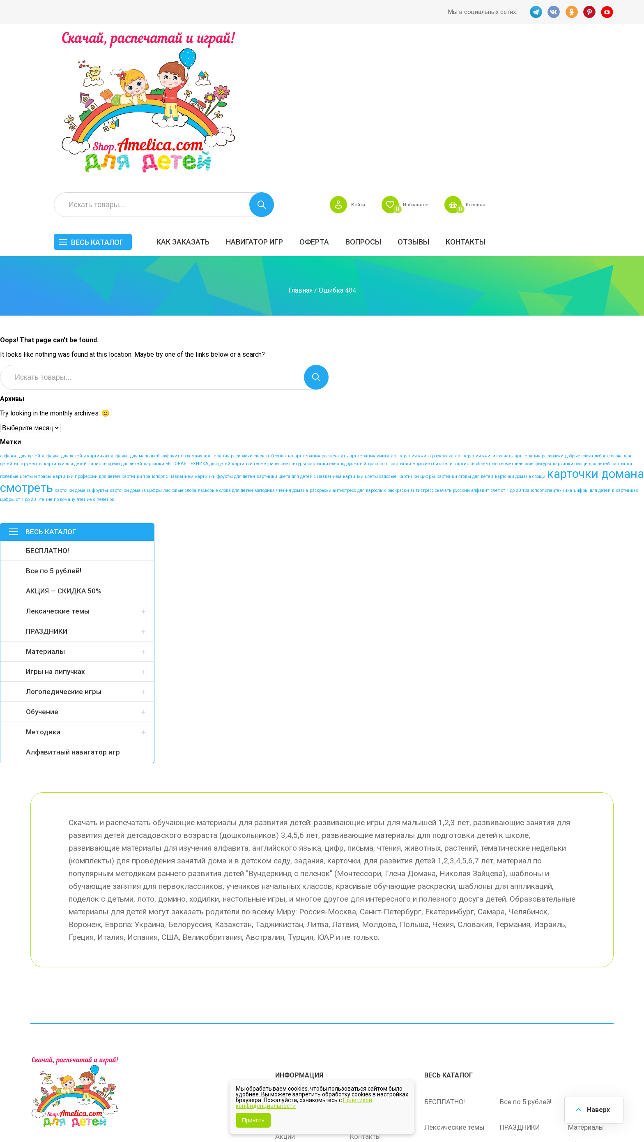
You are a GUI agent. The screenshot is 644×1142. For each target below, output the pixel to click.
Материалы (45, 512)
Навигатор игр (379, 93)
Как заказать (308, 93)
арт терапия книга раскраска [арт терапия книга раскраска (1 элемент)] (422, 316)
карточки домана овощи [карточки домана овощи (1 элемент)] (520, 336)
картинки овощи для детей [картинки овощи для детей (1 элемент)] (581, 324)
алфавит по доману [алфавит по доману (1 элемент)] (181, 316)
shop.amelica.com (156, 1117)
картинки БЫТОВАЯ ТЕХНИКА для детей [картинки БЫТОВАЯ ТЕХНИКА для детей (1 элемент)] (187, 324)
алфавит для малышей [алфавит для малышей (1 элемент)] (135, 316)
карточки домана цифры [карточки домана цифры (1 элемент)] (136, 350)
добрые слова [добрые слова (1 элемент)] (579, 316)
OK (571, 12)
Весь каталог (222, 93)
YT (607, 12)
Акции (285, 994)
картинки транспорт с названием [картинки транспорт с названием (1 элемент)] (157, 336)
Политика (290, 1029)
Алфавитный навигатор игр (73, 612)
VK (553, 12)
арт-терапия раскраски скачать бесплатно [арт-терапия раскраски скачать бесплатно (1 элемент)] (248, 316)
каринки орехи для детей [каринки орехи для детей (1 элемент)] (115, 324)
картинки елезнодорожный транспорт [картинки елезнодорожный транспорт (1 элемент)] (348, 324)
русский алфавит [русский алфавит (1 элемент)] (471, 350)
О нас (359, 1012)
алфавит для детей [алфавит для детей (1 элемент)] (20, 316)
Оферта (439, 93)
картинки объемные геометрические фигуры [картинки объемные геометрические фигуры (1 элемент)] (502, 324)
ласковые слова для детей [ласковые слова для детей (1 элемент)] (225, 350)
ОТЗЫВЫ (538, 93)
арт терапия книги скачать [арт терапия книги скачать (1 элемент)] (484, 316)
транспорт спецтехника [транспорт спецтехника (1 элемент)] (547, 350)
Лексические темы (58, 471)
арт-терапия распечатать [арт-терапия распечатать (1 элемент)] (321, 316)
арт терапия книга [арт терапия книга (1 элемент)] (369, 316)
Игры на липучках (55, 532)
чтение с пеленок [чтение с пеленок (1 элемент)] (95, 359)
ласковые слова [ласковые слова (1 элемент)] (179, 350)
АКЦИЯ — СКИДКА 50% (63, 451)
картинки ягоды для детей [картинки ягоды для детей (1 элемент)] (465, 336)
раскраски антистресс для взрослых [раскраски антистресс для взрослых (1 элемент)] (348, 350)
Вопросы (488, 93)
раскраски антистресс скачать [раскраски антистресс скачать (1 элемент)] (419, 350)
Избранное (533, 56)
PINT (589, 12)
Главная (300, 150)
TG (535, 12)
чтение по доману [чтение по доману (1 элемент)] (56, 359)
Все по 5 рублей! (53, 431)
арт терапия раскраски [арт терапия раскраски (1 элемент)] (539, 316)
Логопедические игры (63, 552)
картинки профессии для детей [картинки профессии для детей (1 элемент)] (86, 336)
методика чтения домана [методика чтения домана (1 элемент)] (281, 350)
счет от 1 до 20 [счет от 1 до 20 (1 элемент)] (506, 350)
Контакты (591, 93)
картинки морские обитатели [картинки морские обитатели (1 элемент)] (422, 324)
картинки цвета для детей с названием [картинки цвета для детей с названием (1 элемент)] (299, 336)
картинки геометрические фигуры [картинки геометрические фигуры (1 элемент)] (269, 324)
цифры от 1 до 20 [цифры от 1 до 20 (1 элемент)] (18, 359)
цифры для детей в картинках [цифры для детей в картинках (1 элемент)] (606, 350)
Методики (43, 592)
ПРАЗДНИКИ (46, 491)
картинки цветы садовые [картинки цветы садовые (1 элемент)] (370, 336)
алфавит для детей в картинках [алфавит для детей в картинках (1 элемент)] (75, 316)
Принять (253, 1120)
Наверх (597, 1109)
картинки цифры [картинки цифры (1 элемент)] (416, 336)
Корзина (598, 56)
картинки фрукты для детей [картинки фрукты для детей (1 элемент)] (225, 336)
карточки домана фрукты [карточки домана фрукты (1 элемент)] (81, 350)
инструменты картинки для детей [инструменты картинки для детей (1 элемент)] (50, 324)
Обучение (42, 572)
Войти (470, 56)
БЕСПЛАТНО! (47, 411)
